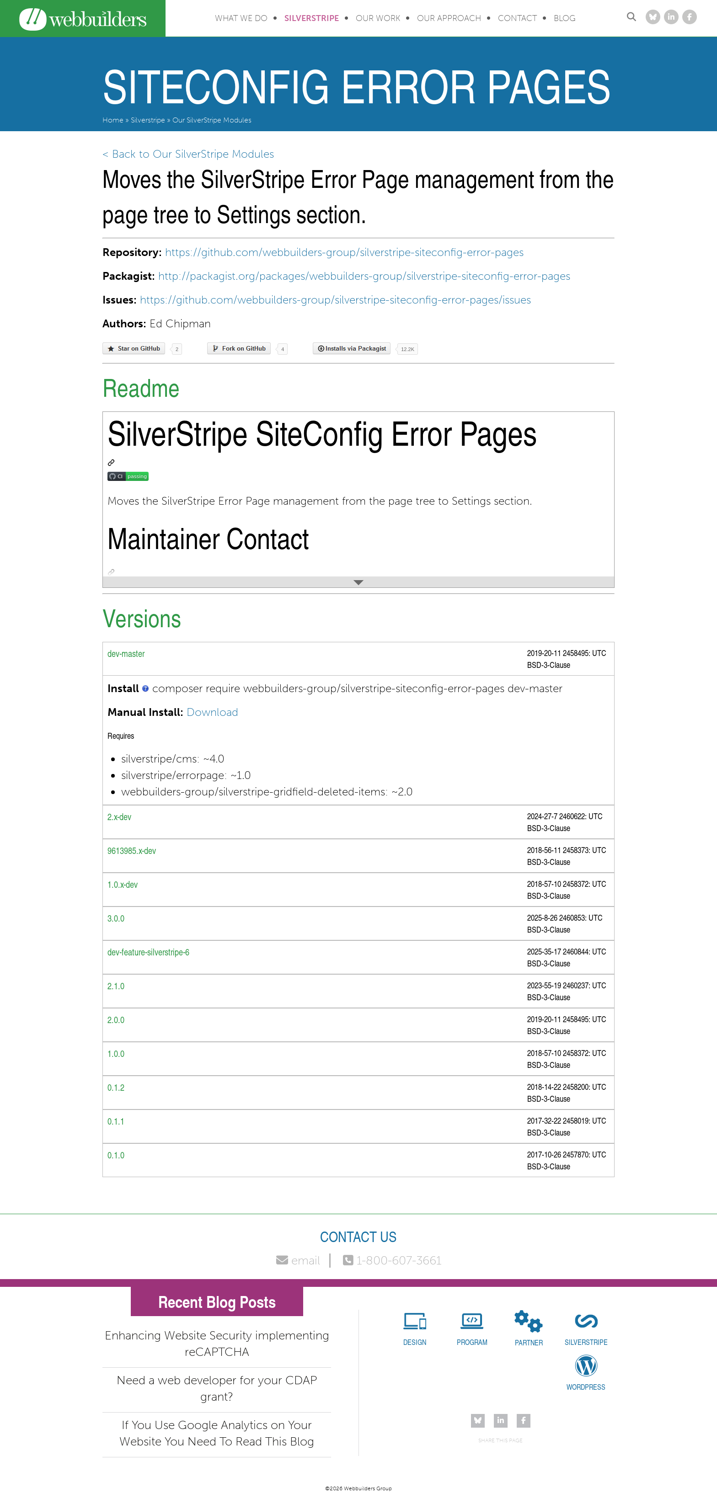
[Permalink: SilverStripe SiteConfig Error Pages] (111, 462)
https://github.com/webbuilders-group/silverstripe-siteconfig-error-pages (344, 252)
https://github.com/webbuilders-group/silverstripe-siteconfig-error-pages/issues (335, 299)
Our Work (378, 18)
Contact (517, 18)
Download (212, 712)
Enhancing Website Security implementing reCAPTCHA (217, 1343)
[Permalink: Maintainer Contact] (111, 572)
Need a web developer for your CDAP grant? (217, 1388)
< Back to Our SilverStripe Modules (188, 153)
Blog (565, 18)
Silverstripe (311, 18)
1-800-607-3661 (392, 1260)
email (298, 1260)
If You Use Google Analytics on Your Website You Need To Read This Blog (216, 1433)
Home (112, 120)
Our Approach (449, 18)
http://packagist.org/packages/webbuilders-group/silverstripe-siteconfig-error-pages (364, 276)
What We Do (241, 18)
